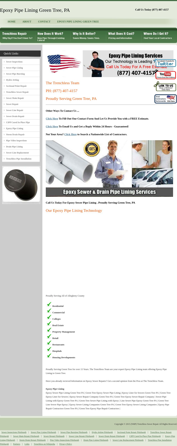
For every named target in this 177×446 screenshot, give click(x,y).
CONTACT (44, 21)
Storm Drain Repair (15, 134)
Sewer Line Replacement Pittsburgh (128, 440)
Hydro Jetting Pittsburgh (102, 432)
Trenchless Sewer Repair (17, 92)
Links (26, 444)
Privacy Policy (65, 444)
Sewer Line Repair (14, 110)
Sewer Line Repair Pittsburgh (81, 436)
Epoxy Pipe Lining (14, 128)
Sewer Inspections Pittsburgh (13, 432)
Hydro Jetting (12, 80)
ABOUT (26, 21)
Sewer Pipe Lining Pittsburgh (43, 432)
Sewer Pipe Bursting (15, 74)
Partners (16, 444)
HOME (12, 21)
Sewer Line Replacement (17, 152)
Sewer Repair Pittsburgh (53, 436)
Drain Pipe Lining (14, 146)
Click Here (52, 118)
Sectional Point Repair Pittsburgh (131, 432)
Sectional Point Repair (16, 86)
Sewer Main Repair (15, 98)
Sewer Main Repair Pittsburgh (26, 436)
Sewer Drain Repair (15, 116)
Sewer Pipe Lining (14, 68)
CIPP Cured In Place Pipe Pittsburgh (145, 436)
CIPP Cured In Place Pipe (18, 122)
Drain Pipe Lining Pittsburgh (95, 440)
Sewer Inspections (14, 61)
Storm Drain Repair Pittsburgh (32, 440)
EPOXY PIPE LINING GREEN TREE (78, 21)
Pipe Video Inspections (16, 140)
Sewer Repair (12, 104)
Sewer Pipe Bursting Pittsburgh (73, 432)
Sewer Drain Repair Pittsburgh (112, 436)
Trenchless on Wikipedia (44, 444)
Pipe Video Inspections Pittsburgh (64, 440)
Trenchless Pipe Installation (18, 159)
